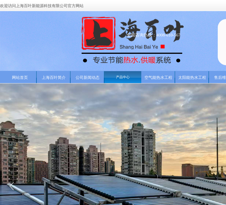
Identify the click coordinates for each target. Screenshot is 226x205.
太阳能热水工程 (192, 77)
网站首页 (20, 77)
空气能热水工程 (158, 77)
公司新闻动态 (87, 77)
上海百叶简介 (54, 77)
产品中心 (123, 77)
